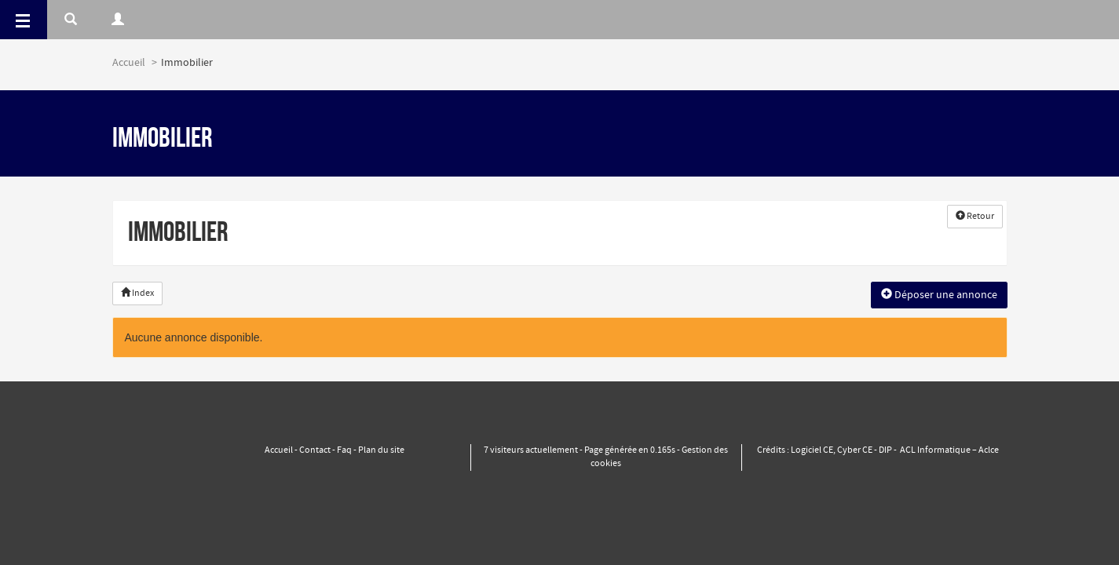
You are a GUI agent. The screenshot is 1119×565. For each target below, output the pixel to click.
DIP (885, 450)
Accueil (128, 63)
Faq (344, 450)
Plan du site (381, 450)
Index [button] (137, 293)
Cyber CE (854, 450)
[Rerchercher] (70, 19)
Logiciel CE (812, 450)
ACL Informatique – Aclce (949, 450)
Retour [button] (975, 216)
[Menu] (23, 19)
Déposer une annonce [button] (939, 295)
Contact (315, 450)
